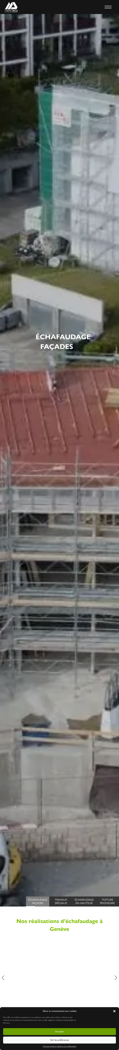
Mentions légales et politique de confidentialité (59, 1046)
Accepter (59, 1031)
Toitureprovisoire (107, 901)
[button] (114, 1011)
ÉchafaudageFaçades (36, 902)
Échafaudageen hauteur (84, 901)
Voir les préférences (59, 1040)
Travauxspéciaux (61, 901)
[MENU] (108, 7)
